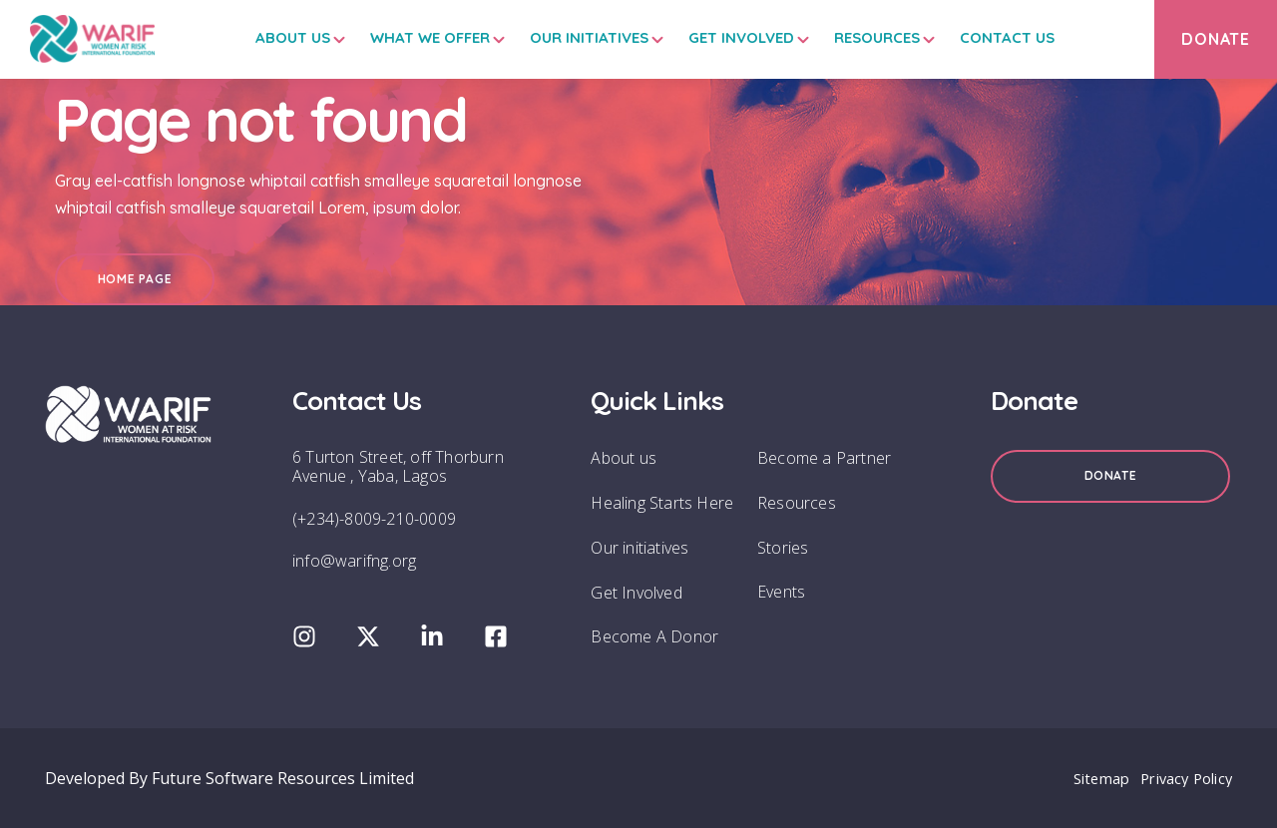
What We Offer (411, 37)
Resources (858, 37)
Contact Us (988, 37)
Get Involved (722, 37)
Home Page (135, 278)
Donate (1110, 475)
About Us (273, 37)
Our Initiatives (570, 37)
